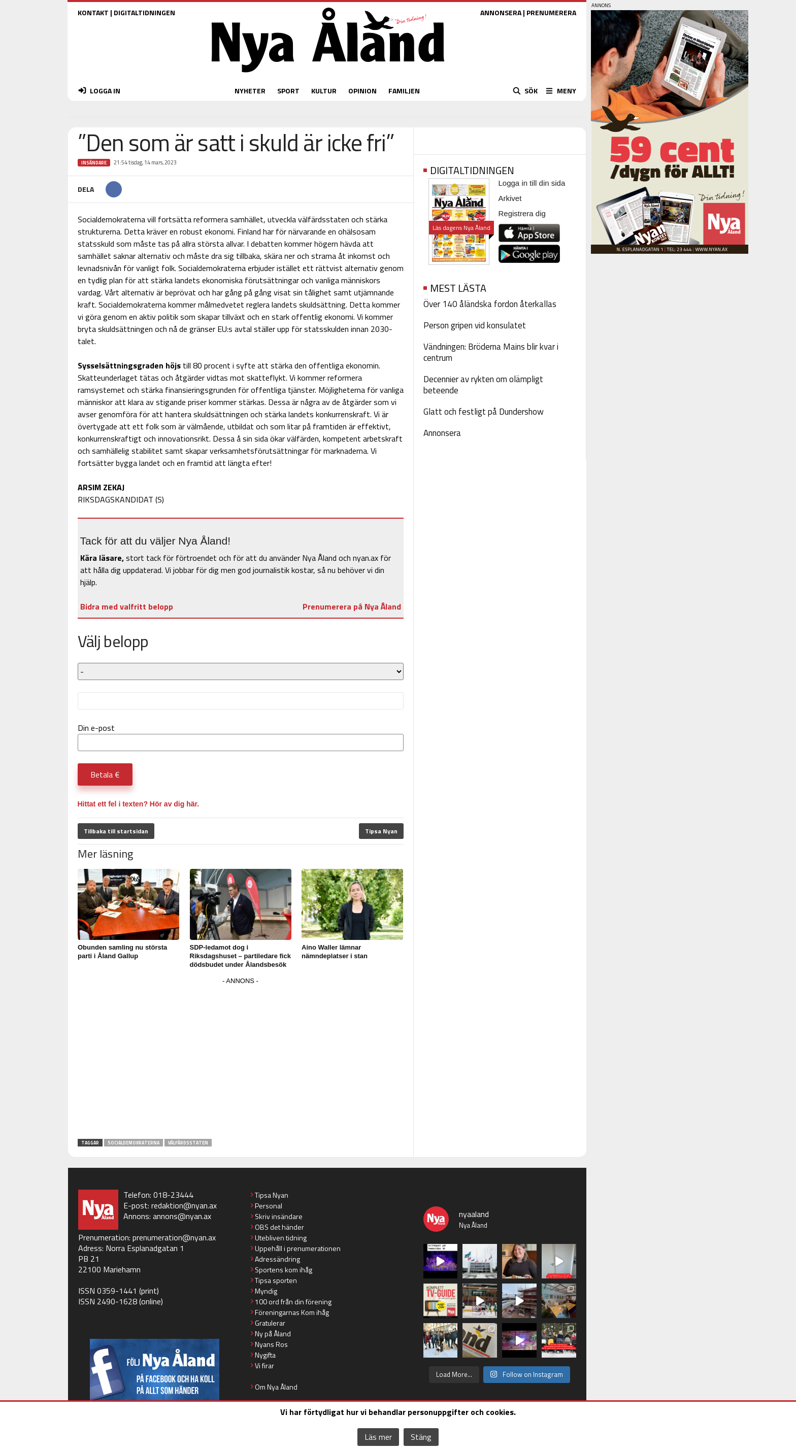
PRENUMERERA (551, 12)
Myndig (266, 1291)
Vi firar (264, 1365)
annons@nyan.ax (182, 1216)
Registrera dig (522, 213)
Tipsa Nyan (381, 831)
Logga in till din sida (532, 183)
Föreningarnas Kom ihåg (292, 1312)
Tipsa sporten (276, 1280)
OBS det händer (279, 1227)
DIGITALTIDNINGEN (144, 12)
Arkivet (510, 198)
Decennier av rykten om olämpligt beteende (483, 385)
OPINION (362, 90)
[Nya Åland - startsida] (328, 75)
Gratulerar (270, 1323)
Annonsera (442, 433)
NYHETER (250, 90)
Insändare (94, 162)
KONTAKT (93, 12)
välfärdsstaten (188, 1142)
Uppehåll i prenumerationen (298, 1248)
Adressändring (277, 1259)
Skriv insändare (279, 1216)
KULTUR (324, 90)
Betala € (105, 774)
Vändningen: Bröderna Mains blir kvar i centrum (490, 352)
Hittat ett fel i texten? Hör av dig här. (139, 804)
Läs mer (378, 1437)
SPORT (288, 90)
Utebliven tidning (281, 1237)
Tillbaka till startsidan (116, 831)
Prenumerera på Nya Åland (352, 606)
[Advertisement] (241, 1059)
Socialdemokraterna (133, 1142)
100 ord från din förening (293, 1301)
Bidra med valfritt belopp (126, 606)
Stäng (421, 1437)
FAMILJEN (404, 90)
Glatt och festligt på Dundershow (483, 411)
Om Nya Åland (276, 1386)
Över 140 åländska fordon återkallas (489, 304)
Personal (268, 1205)
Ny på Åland (273, 1333)
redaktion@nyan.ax (184, 1205)
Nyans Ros (271, 1344)
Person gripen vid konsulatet (474, 325)
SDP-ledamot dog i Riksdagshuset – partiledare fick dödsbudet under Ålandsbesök (240, 955)
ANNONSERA (500, 12)
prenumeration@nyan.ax (174, 1237)
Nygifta (265, 1354)
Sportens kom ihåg (283, 1269)
